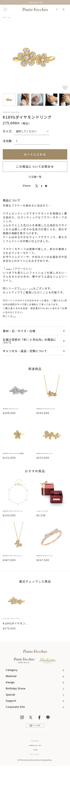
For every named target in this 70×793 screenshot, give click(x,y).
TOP (5, 17)
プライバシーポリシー (35, 777)
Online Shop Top (35, 764)
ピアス (41, 288)
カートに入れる (35, 154)
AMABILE (12, 268)
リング (13, 17)
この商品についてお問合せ (35, 166)
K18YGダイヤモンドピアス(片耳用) (18, 460)
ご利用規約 (35, 773)
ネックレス (27, 288)
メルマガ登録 (35, 747)
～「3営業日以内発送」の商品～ (35, 2)
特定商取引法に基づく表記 (35, 768)
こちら (16, 316)
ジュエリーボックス (49, 520)
